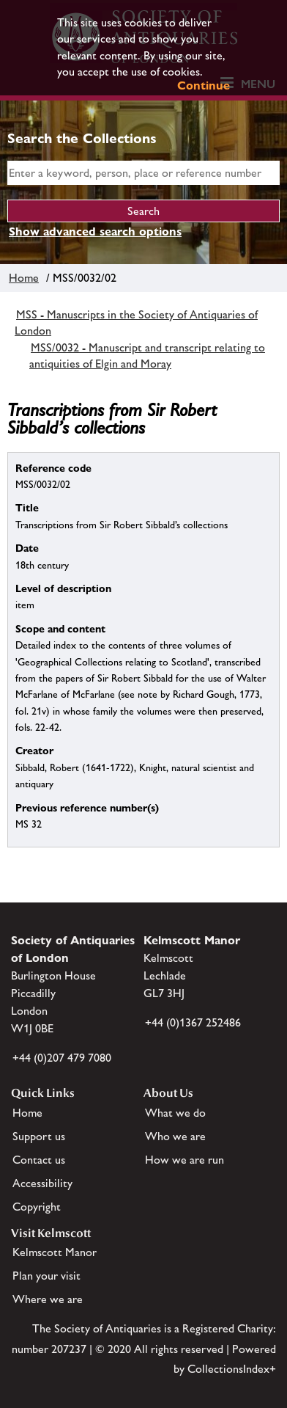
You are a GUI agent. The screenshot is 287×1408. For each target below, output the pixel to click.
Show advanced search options (95, 231)
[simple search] (143, 173)
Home (24, 278)
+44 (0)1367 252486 (193, 1022)
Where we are (47, 1299)
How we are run (184, 1160)
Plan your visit (46, 1276)
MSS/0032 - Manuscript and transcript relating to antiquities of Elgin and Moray (147, 355)
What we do (175, 1113)
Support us (38, 1136)
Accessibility (42, 1183)
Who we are (175, 1136)
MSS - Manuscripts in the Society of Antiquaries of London (136, 322)
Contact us (38, 1160)
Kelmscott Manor (54, 1252)
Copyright (36, 1207)
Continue (203, 85)
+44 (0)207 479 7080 (61, 1058)
